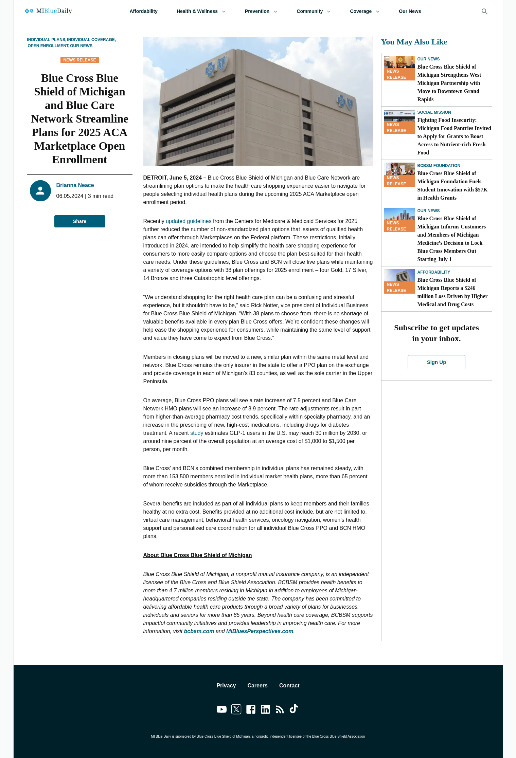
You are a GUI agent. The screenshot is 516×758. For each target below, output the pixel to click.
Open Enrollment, (49, 45)
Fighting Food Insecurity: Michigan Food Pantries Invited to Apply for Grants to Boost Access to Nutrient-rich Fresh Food (454, 136)
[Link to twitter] (236, 710)
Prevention (261, 11)
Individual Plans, (47, 39)
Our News (410, 11)
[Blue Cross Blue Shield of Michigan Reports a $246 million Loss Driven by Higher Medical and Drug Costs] (399, 281)
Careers (257, 685)
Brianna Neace (75, 185)
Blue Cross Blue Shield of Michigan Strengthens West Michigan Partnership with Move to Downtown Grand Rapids (449, 83)
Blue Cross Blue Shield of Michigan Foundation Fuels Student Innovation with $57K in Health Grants (452, 185)
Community (314, 11)
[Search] (485, 11)
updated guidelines (188, 221)
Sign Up (436, 362)
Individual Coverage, (91, 39)
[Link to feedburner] (280, 710)
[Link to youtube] (222, 710)
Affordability (143, 11)
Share (79, 221)
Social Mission (434, 112)
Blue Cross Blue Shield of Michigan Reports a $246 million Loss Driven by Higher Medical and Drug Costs (452, 292)
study (196, 433)
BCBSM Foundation (438, 165)
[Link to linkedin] (265, 710)
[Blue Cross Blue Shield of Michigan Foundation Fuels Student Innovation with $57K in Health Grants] (399, 175)
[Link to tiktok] (295, 710)
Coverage (364, 11)
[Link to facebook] (251, 710)
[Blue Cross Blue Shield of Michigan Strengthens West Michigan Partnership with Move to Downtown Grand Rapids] (399, 68)
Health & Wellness (201, 11)
